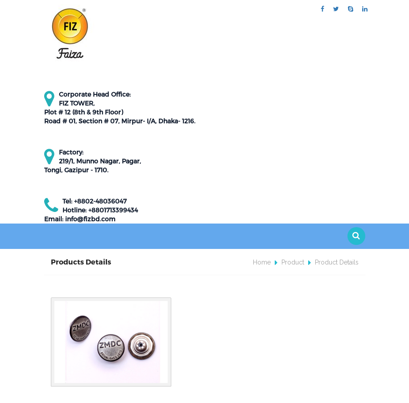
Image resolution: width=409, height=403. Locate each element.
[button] (356, 236)
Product (292, 262)
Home (262, 262)
